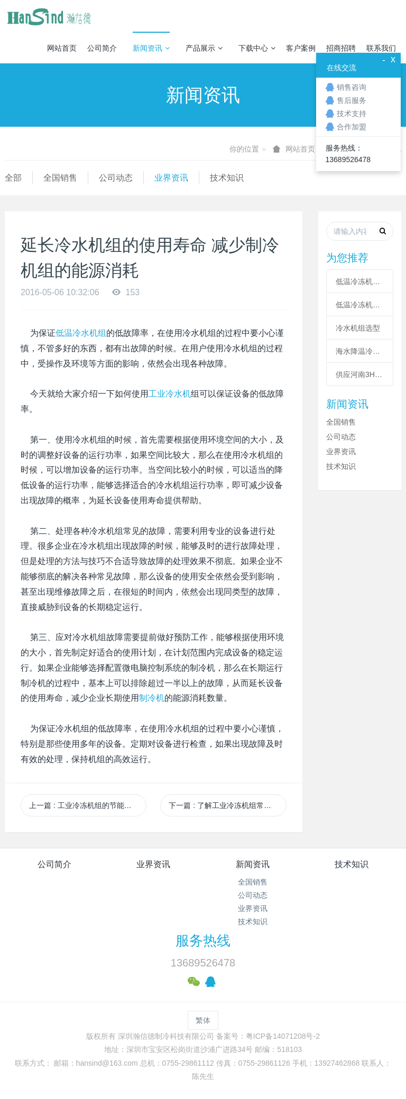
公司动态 (116, 177)
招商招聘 (341, 48)
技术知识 (227, 177)
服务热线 (203, 940)
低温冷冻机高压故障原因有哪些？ (360, 304)
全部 (13, 177)
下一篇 (227, 805)
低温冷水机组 (81, 332)
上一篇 (84, 805)
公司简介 (102, 48)
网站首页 (62, 48)
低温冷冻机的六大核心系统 (360, 281)
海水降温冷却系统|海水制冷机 (360, 351)
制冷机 (151, 697)
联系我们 (381, 48)
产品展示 (204, 48)
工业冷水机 (170, 393)
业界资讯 (171, 177)
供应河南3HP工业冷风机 (360, 374)
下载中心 (256, 48)
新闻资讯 (151, 48)
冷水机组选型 (358, 328)
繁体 (203, 1020)
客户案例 (301, 48)
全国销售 (60, 177)
